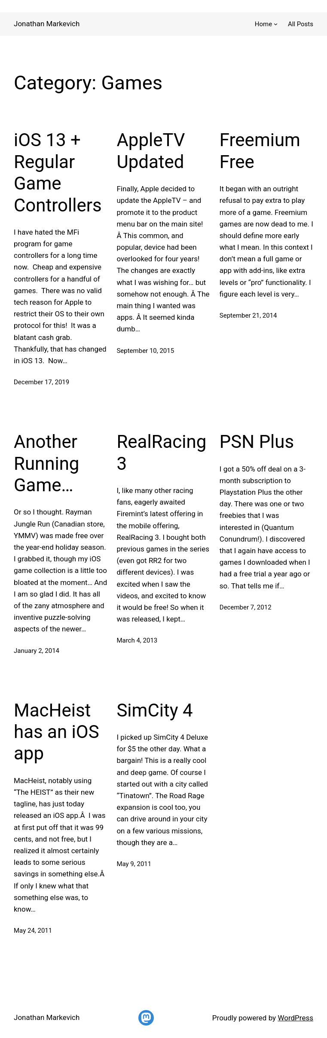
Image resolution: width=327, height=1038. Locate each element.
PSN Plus (257, 441)
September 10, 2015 (145, 351)
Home (263, 24)
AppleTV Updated (150, 150)
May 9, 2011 (133, 864)
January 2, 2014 (36, 651)
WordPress (295, 1018)
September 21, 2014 (248, 315)
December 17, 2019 (41, 382)
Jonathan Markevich (46, 23)
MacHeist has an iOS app (56, 732)
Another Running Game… (46, 463)
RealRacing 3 (161, 452)
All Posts (300, 24)
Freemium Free (260, 150)
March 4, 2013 (136, 640)
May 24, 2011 (33, 930)
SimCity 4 (154, 710)
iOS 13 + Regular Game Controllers (58, 172)
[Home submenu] (276, 24)
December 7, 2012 (246, 607)
